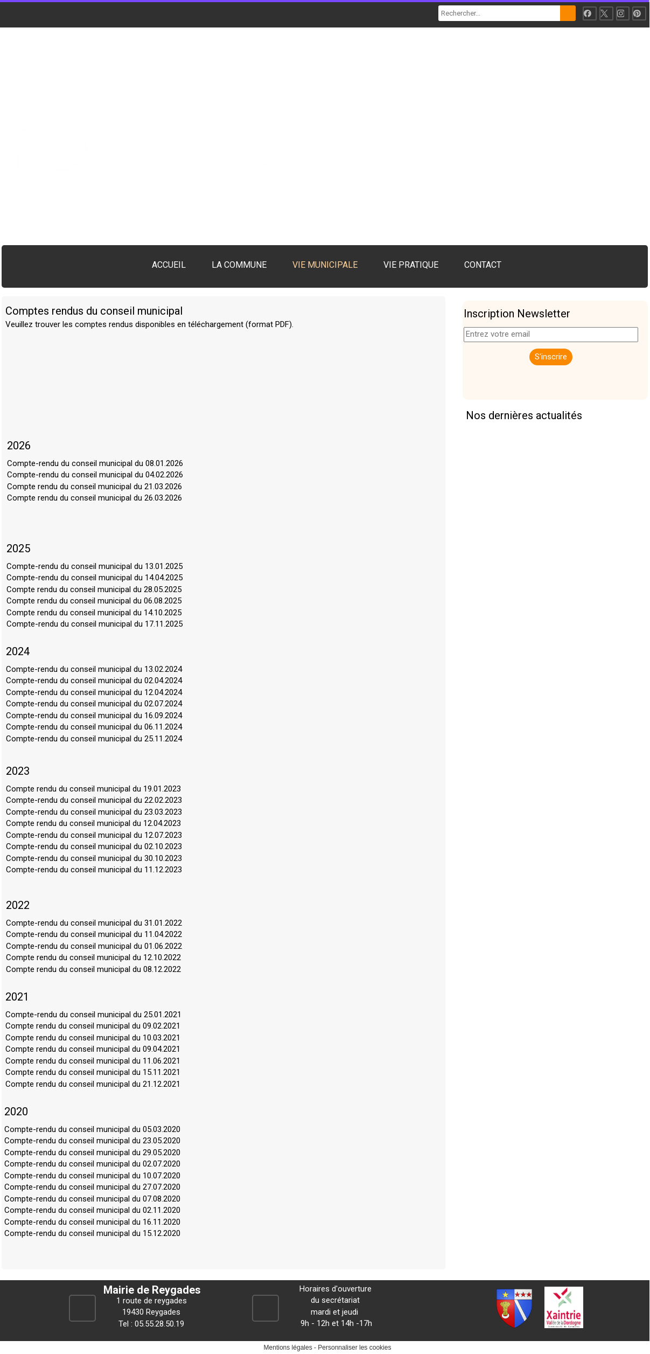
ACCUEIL (169, 265)
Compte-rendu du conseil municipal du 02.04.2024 (94, 680)
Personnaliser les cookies (354, 1347)
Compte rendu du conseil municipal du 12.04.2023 (93, 823)
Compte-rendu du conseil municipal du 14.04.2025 (94, 577)
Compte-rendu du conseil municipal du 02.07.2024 (94, 704)
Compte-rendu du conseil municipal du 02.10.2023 (94, 846)
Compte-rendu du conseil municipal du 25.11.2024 (94, 739)
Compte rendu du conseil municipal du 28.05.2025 (93, 589)
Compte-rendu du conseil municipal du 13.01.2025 (94, 566)
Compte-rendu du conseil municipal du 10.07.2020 (92, 1176)
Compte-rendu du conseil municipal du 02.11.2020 (92, 1210)
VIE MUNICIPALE (325, 265)
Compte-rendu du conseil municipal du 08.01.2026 (95, 463)
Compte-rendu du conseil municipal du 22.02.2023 (94, 800)
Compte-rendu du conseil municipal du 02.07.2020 (92, 1164)
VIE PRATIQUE (410, 265)
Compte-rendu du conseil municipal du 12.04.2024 (94, 692)
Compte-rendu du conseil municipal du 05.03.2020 (92, 1129)
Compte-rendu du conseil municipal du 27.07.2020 (92, 1187)
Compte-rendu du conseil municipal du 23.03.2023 (94, 812)
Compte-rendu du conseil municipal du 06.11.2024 (94, 727)
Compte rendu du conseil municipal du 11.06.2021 (92, 1061)
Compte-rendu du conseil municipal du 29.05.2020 (92, 1152)
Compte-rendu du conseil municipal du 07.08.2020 (92, 1199)
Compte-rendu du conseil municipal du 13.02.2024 (94, 669)
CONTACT (482, 265)
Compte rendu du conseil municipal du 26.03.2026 (94, 498)
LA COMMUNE (239, 265)
